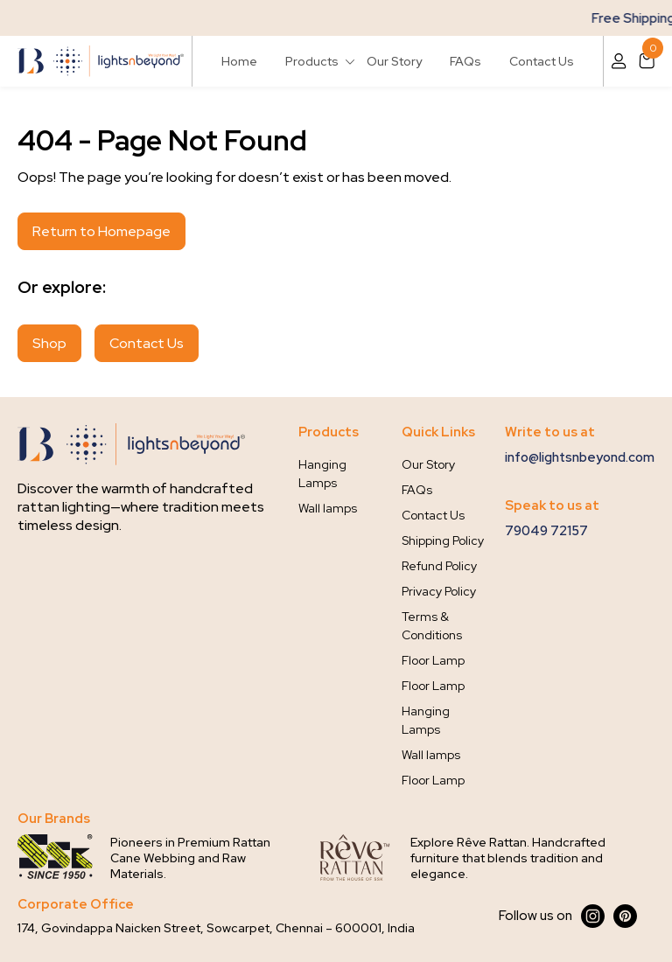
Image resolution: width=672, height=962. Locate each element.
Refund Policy (439, 566)
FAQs (465, 61)
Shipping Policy (443, 540)
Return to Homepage (101, 231)
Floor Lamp (433, 660)
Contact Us (541, 61)
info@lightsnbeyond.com (579, 457)
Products (312, 61)
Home (239, 61)
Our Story (394, 61)
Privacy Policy (439, 591)
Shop (49, 343)
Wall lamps (327, 508)
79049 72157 (546, 531)
